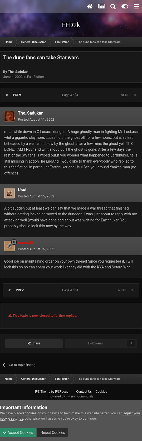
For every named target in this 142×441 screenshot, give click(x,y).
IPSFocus (61, 391)
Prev (17, 95)
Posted (36, 119)
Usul (22, 189)
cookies (31, 413)
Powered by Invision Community (71, 396)
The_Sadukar (18, 72)
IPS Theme (42, 391)
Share (34, 343)
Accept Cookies (18, 432)
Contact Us (84, 391)
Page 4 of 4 (71, 95)
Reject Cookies (52, 432)
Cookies (101, 391)
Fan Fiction (35, 77)
